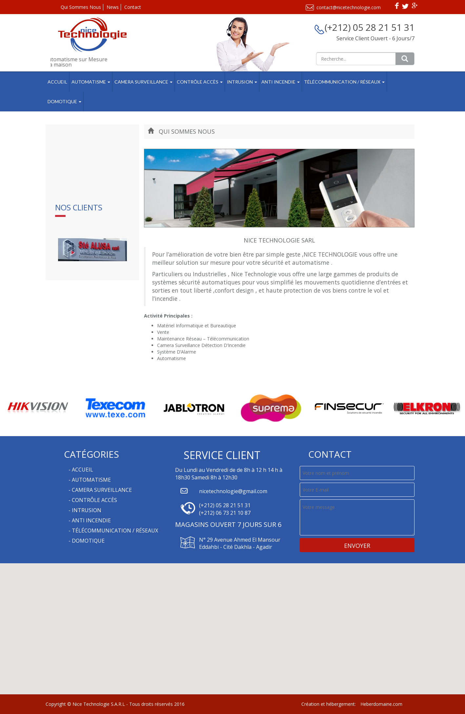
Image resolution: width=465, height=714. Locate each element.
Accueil (57, 82)
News (113, 7)
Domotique (64, 101)
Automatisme (90, 82)
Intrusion (242, 82)
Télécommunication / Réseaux (344, 82)
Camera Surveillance (143, 82)
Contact (132, 7)
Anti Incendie (280, 82)
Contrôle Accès (200, 82)
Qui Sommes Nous (81, 7)
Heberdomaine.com (381, 704)
